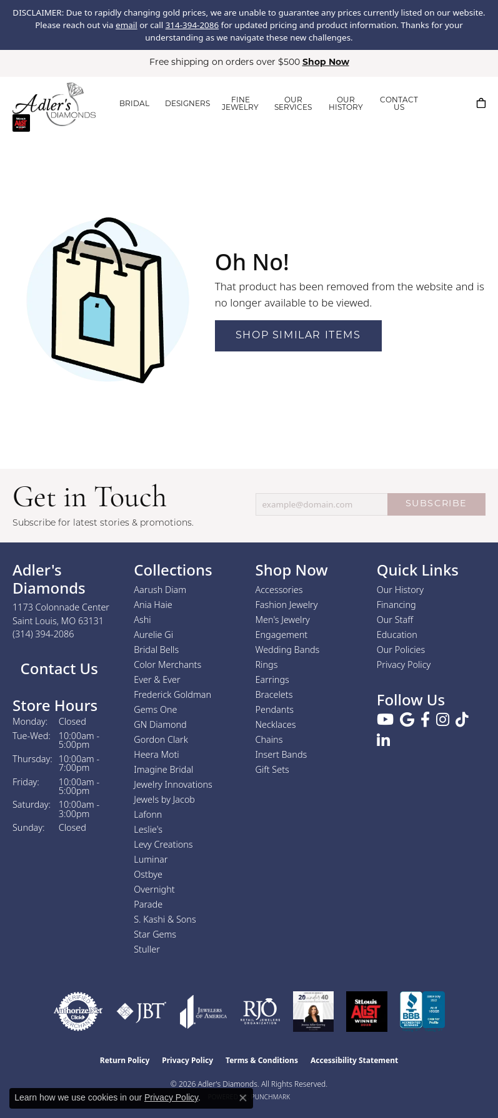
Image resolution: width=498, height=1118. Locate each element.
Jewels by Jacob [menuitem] (164, 799)
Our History (400, 590)
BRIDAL (134, 104)
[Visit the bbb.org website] (422, 1011)
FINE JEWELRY (240, 104)
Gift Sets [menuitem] (272, 769)
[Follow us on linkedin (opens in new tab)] (383, 740)
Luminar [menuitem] (150, 859)
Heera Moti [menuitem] (156, 754)
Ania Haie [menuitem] (153, 604)
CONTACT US (399, 104)
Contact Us (57, 668)
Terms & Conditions (262, 1060)
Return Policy (125, 1060)
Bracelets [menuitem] (274, 694)
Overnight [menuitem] (154, 889)
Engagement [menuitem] (282, 634)
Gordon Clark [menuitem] (161, 739)
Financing (396, 604)
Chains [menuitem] (269, 739)
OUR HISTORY (346, 104)
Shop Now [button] (325, 62)
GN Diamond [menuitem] (160, 724)
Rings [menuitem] (267, 664)
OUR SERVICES (293, 104)
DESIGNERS (187, 104)
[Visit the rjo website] (260, 1011)
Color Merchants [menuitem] (167, 664)
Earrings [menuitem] (272, 679)
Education (397, 634)
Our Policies (401, 649)
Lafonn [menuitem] (148, 814)
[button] (442, 103)
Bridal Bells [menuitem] (156, 649)
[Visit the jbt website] (141, 1011)
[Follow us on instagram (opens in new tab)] (442, 719)
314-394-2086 (192, 25)
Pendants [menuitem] (275, 709)
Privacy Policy (404, 664)
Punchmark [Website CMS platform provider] (271, 1096)
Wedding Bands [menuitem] (288, 649)
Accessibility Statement (354, 1060)
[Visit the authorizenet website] (78, 1011)
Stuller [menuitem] (147, 949)
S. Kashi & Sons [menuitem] (165, 919)
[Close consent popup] (243, 1098)
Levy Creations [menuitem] (163, 844)
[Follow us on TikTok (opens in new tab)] (462, 719)
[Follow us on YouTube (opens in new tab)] (385, 719)
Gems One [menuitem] (155, 709)
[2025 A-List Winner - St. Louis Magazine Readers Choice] (367, 1011)
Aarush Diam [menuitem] (160, 590)
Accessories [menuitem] (279, 590)
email (126, 25)
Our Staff (395, 619)
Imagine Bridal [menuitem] (163, 769)
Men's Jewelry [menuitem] (283, 619)
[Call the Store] (43, 634)
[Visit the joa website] (203, 1011)
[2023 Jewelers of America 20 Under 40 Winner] (313, 1011)
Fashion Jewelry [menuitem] (287, 604)
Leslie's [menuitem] (148, 829)
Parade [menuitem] (148, 904)
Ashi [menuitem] (142, 619)
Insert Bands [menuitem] (281, 754)
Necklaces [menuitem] (276, 724)
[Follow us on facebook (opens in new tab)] (425, 719)
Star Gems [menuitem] (155, 934)
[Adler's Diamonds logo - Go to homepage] (54, 104)
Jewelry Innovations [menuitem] (173, 784)
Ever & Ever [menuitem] (157, 679)
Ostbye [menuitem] (148, 874)
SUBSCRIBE (436, 504)
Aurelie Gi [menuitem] (153, 634)
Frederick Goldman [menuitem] (172, 694)
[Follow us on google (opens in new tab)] (407, 719)
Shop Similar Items (298, 336)
